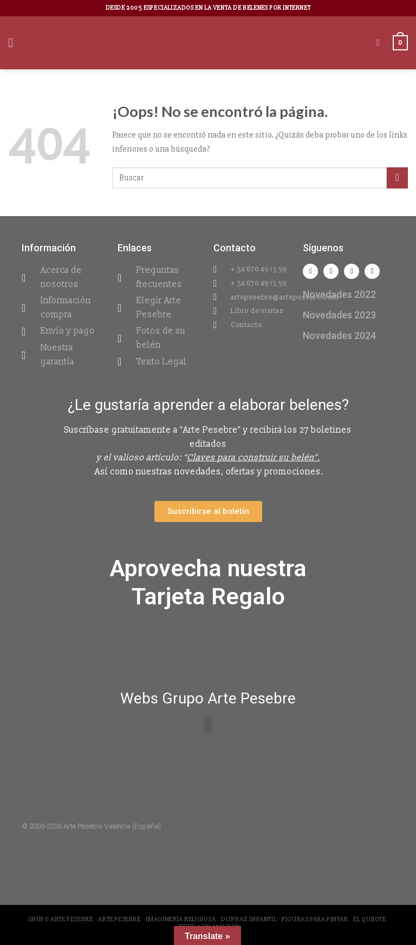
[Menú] (14, 42)
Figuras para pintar (315, 919)
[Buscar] (380, 42)
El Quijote (369, 919)
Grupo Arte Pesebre (60, 919)
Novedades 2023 (339, 315)
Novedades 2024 (339, 335)
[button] (208, 726)
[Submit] (397, 177)
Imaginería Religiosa (181, 919)
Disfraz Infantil (248, 919)
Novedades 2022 (339, 294)
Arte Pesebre (119, 919)
